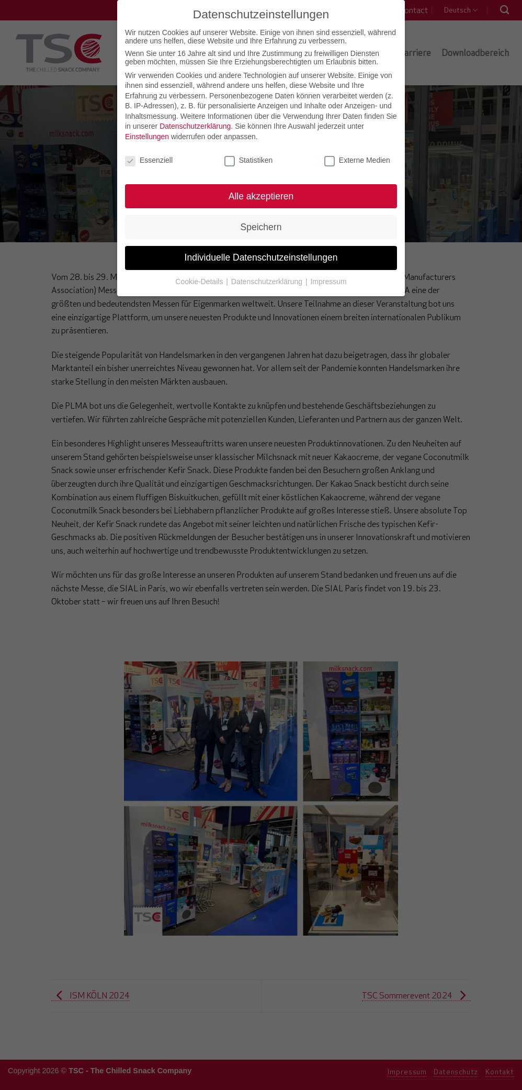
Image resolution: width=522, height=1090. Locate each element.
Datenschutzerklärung (195, 116)
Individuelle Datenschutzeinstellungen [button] (261, 247)
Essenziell (149, 150)
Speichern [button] (261, 216)
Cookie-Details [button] (200, 271)
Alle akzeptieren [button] (261, 186)
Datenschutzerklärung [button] (267, 271)
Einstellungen (147, 126)
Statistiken (248, 150)
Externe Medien (357, 150)
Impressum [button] (328, 271)
